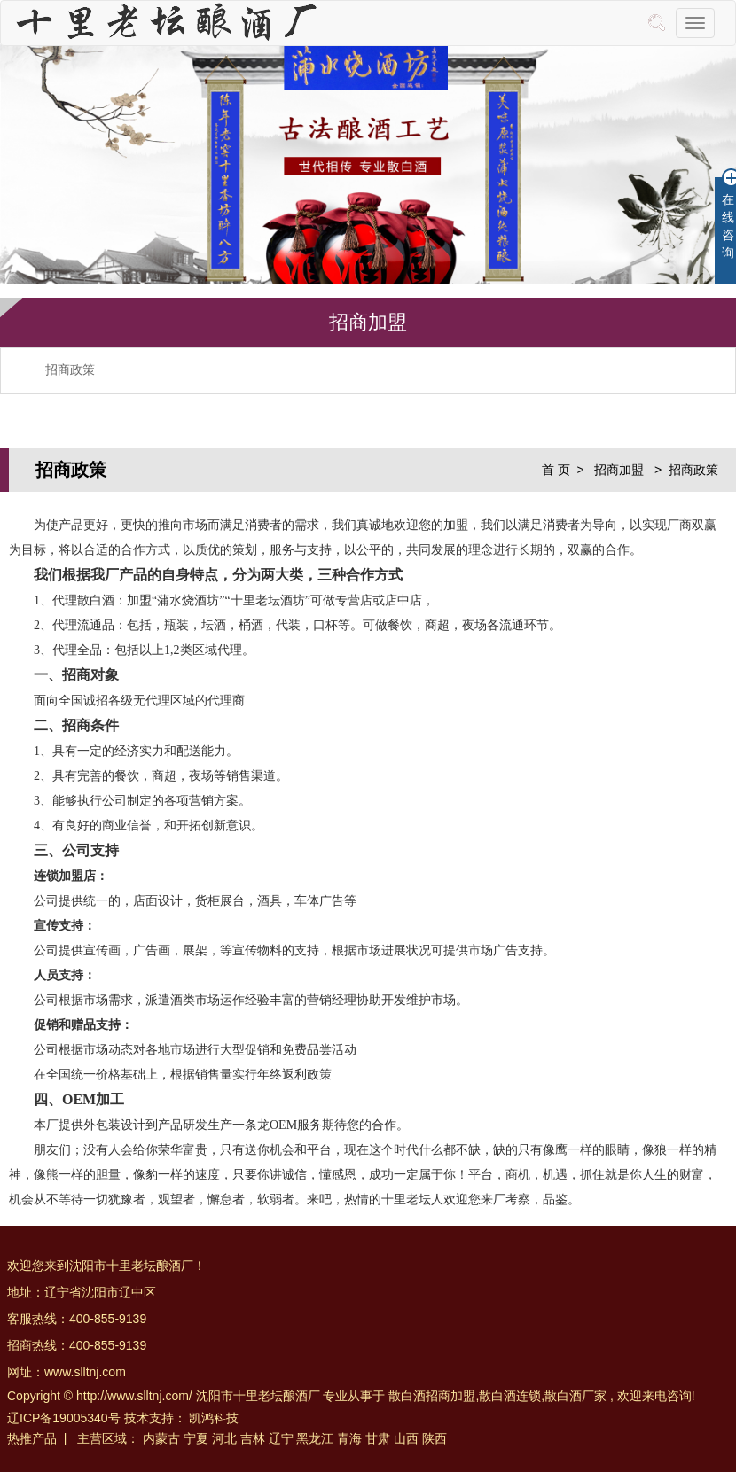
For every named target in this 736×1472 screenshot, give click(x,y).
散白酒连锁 (510, 1396)
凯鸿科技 (214, 1418)
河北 (224, 1438)
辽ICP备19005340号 (64, 1418)
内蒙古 (161, 1438)
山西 (406, 1438)
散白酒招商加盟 (431, 1396)
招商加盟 (620, 470)
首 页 (556, 470)
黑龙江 (314, 1438)
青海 (349, 1438)
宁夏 (196, 1438)
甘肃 (377, 1438)
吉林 (252, 1438)
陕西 (434, 1438)
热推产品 (32, 1438)
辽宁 (281, 1438)
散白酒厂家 (575, 1396)
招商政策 (70, 370)
